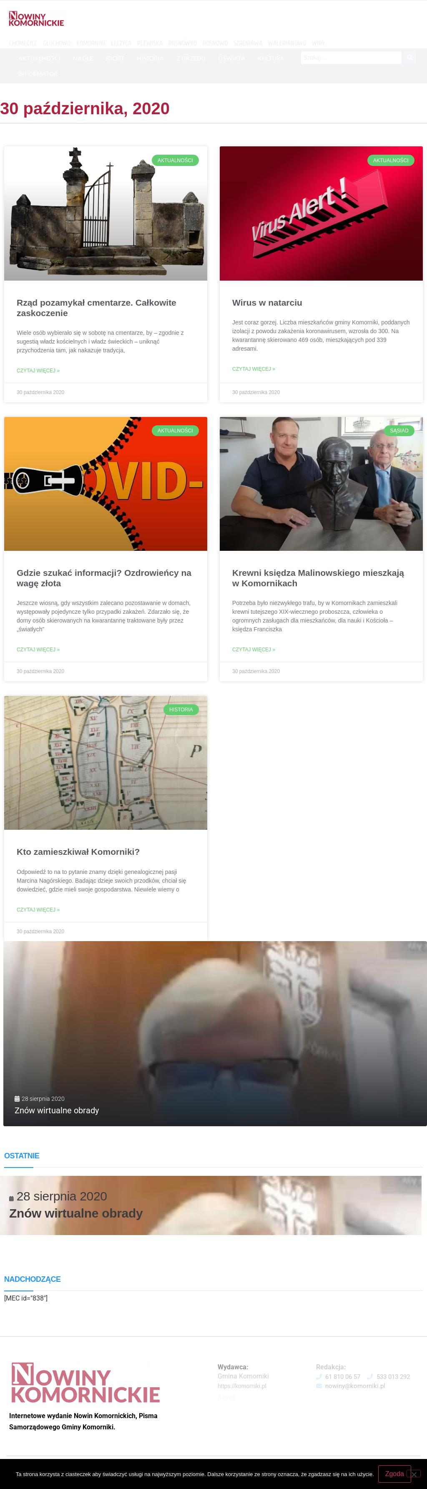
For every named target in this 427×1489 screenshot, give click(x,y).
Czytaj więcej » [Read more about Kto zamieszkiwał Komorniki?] (38, 910)
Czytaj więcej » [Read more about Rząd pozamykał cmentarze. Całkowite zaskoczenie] (38, 371)
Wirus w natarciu (267, 302)
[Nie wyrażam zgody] (414, 1473)
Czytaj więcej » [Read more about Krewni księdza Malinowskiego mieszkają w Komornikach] (253, 650)
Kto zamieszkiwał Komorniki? (78, 851)
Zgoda (394, 1473)
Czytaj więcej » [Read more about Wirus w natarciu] (253, 369)
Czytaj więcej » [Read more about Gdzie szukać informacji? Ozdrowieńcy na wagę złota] (38, 650)
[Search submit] (410, 57)
